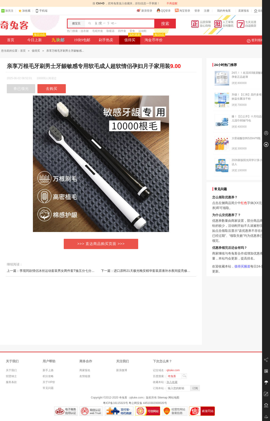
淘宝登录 (182, 10)
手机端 (41, 11)
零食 (132, 31)
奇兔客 (14, 25)
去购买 (51, 89)
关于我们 (11, 370)
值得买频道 (242, 266)
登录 (197, 10)
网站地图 (173, 397)
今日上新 (36, 38)
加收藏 (26, 10)
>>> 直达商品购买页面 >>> (101, 244)
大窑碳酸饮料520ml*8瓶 (246, 138)
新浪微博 (121, 370)
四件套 (122, 31)
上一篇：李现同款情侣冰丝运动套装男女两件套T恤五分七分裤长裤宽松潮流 (60, 270)
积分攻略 (48, 376)
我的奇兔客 (224, 10)
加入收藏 (172, 382)
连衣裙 (85, 31)
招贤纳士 (11, 376)
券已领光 (21, 89)
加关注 (7, 11)
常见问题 (48, 388)
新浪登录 (144, 10)
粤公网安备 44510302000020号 (148, 403)
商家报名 (84, 370)
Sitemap (162, 397)
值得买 (132, 38)
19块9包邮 (82, 40)
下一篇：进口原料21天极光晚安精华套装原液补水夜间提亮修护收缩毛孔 (152, 270)
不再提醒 (172, 3)
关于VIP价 (49, 382)
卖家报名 (243, 10)
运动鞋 (142, 31)
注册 (206, 10)
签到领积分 (258, 40)
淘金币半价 (154, 38)
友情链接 (84, 376)
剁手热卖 (106, 40)
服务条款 (11, 382)
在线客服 (261, 11)
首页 (10, 40)
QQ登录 (163, 10)
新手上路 (48, 370)
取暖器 (110, 31)
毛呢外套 (97, 31)
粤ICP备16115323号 (115, 403)
